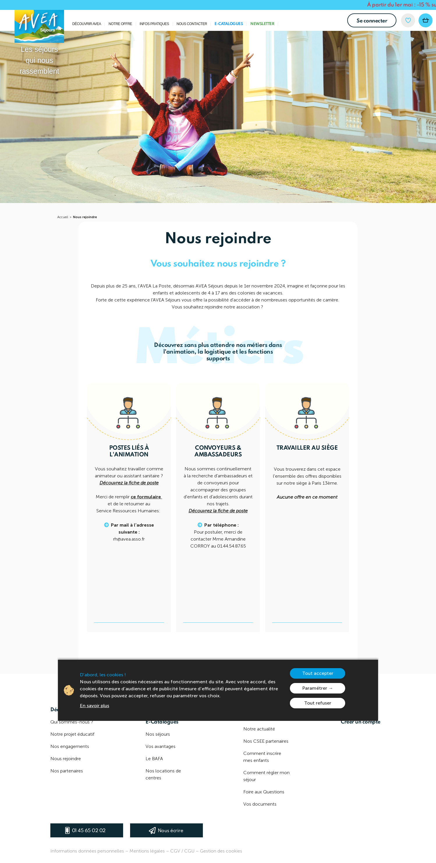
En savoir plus (94, 705)
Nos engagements (69, 746)
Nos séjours (158, 734)
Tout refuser (317, 703)
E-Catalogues (229, 24)
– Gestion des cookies (219, 851)
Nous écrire (170, 830)
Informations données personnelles (87, 851)
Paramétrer (314, 688)
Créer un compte (360, 722)
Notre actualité (259, 729)
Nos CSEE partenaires (265, 741)
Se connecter (372, 21)
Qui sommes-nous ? (71, 722)
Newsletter (262, 24)
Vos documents (260, 804)
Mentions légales (147, 851)
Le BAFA (154, 758)
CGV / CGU (182, 851)
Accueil (62, 217)
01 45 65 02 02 (89, 830)
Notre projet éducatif (72, 734)
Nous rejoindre (85, 217)
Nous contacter (192, 24)
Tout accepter (317, 673)
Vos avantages (161, 746)
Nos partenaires (66, 771)
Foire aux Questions (263, 792)
